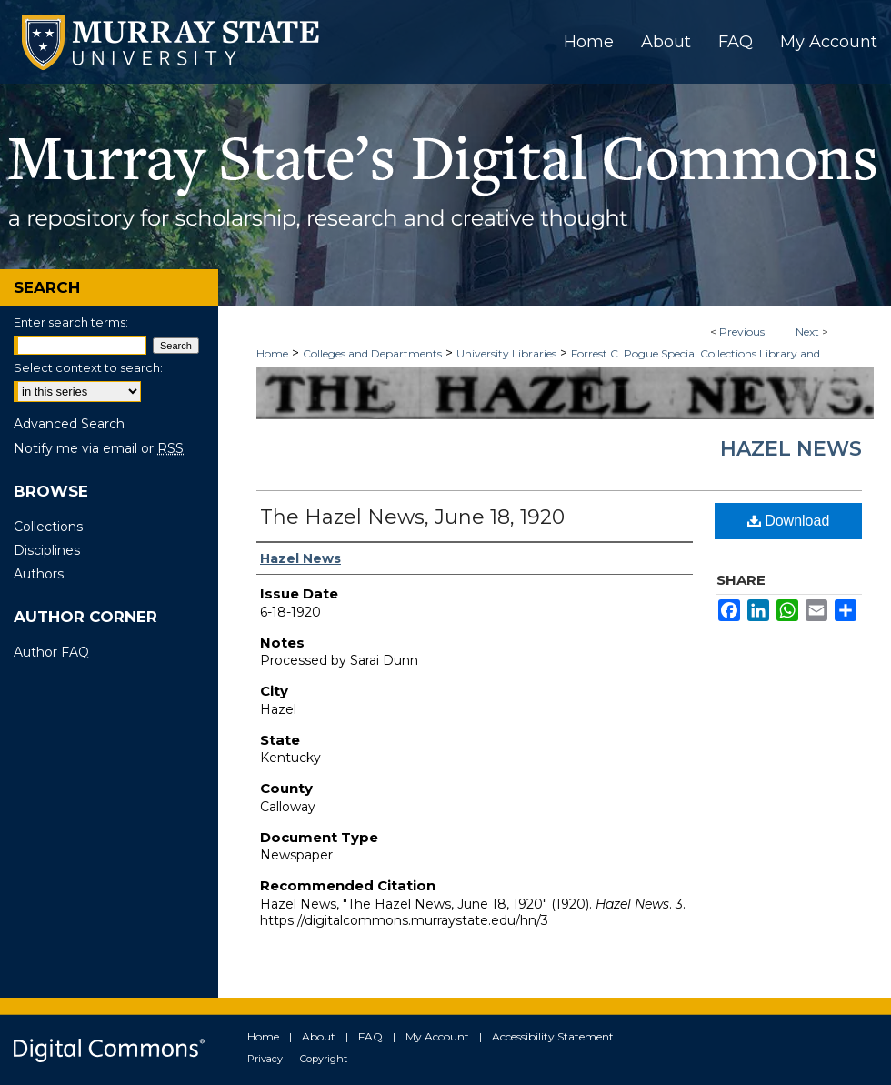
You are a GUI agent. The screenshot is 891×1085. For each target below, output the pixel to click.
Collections (48, 526)
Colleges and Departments (372, 353)
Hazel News (791, 449)
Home (272, 353)
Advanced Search (69, 424)
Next (807, 331)
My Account (437, 1036)
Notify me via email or (99, 448)
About (318, 1036)
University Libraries (506, 353)
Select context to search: (88, 367)
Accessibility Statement (553, 1036)
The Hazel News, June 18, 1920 (412, 517)
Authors (39, 574)
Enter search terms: (71, 322)
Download (788, 520)
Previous (742, 331)
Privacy (265, 1058)
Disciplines (47, 550)
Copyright (323, 1058)
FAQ (370, 1036)
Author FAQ (51, 652)
